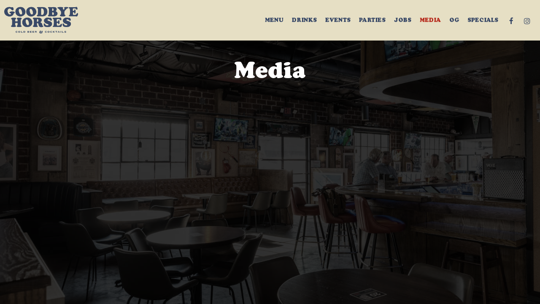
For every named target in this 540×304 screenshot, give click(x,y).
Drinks (304, 21)
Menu (274, 21)
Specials (482, 21)
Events (338, 21)
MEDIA (430, 21)
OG (454, 21)
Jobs (402, 21)
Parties (372, 21)
